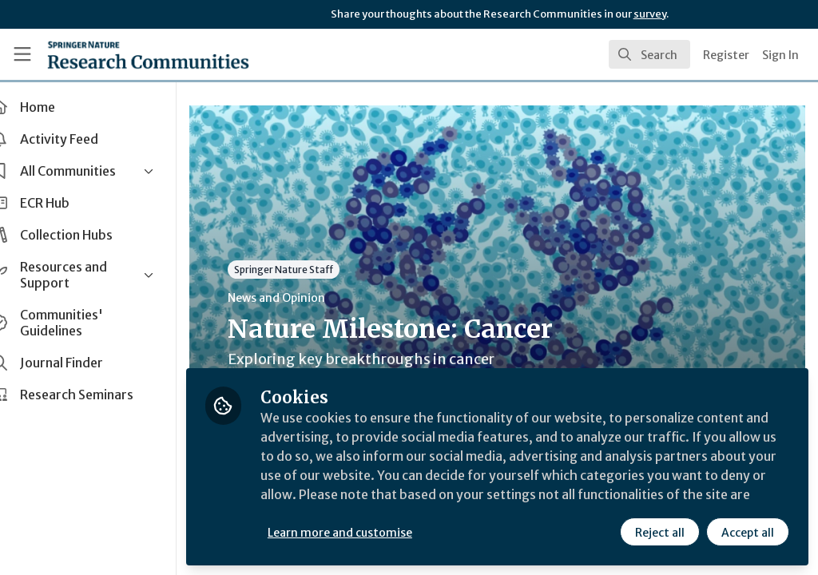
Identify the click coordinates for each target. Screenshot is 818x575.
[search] (649, 54)
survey (649, 14)
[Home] (148, 54)
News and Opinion (304, 298)
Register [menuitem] (726, 55)
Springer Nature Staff (311, 270)
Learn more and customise (368, 532)
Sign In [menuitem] (780, 55)
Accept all (747, 532)
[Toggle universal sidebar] (22, 54)
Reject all (660, 532)
